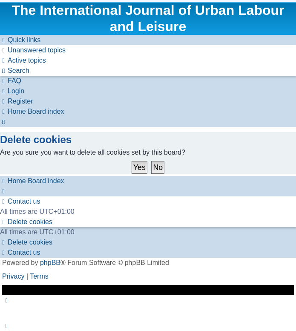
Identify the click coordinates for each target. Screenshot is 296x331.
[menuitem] (33, 50)
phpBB (50, 262)
